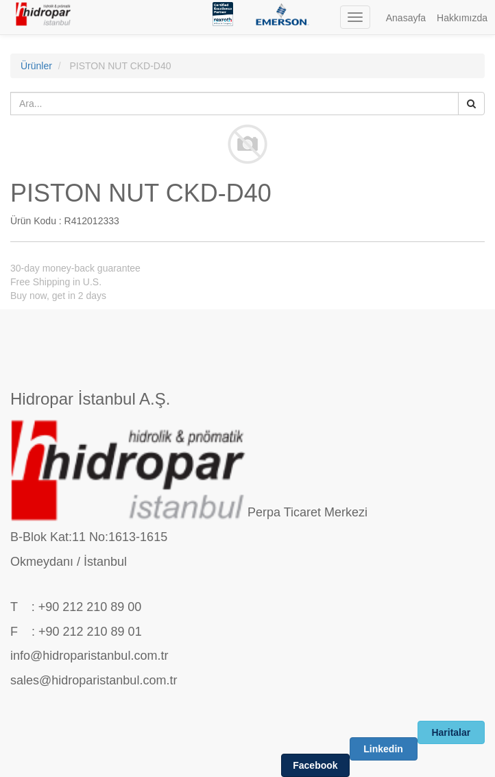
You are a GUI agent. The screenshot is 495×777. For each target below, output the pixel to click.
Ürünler (36, 65)
